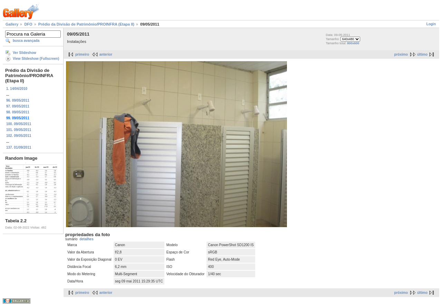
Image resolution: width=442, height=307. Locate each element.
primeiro (82, 54)
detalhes (86, 239)
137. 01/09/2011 (18, 147)
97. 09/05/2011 (17, 106)
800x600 (353, 43)
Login (431, 24)
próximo (401, 54)
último (422, 54)
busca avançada (26, 41)
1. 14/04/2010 (16, 89)
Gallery (12, 24)
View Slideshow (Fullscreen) (36, 59)
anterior (105, 54)
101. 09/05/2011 (18, 130)
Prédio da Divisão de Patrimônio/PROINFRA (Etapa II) (86, 24)
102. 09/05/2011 (18, 136)
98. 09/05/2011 (17, 112)
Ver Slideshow (24, 53)
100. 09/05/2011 (18, 124)
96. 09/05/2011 (17, 100)
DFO (28, 24)
